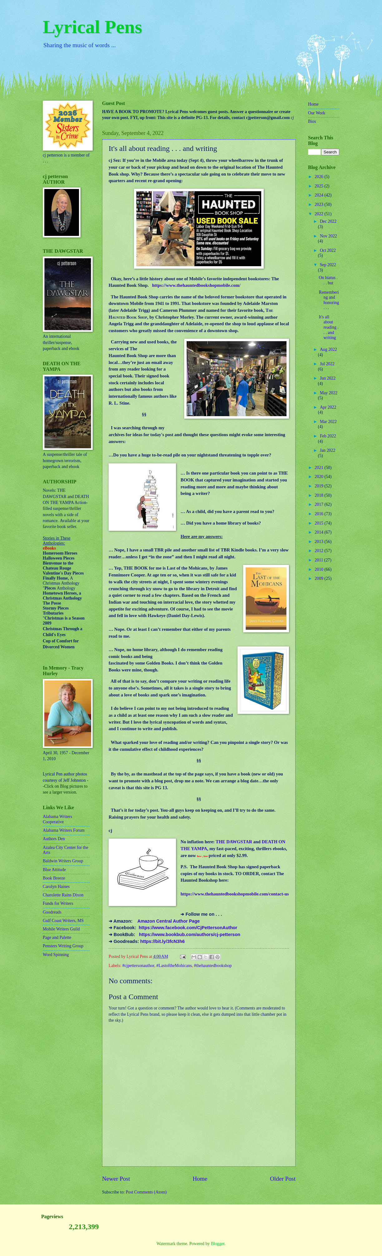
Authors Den (54, 838)
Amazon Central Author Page (168, 921)
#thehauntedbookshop (213, 965)
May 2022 (328, 393)
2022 (319, 214)
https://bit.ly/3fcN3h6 (162, 941)
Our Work (316, 113)
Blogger (217, 1243)
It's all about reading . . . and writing (328, 327)
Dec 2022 (328, 221)
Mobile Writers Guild (61, 929)
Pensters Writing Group (63, 946)
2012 (319, 550)
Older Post (283, 1178)
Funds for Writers (58, 903)
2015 (319, 523)
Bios (312, 121)
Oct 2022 (328, 250)
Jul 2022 (327, 363)
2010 (319, 569)
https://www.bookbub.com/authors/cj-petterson (189, 934)
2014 (319, 532)
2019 (319, 486)
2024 (319, 195)
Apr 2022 (328, 407)
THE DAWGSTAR (234, 841)
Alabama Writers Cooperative (57, 819)
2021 (319, 467)
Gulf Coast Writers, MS (63, 920)
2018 (319, 495)
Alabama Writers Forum (64, 830)
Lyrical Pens (92, 27)
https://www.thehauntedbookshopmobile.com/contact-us (234, 893)
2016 (319, 513)
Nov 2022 (328, 236)
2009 (319, 578)
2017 (319, 504)
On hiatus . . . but (328, 280)
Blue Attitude (54, 869)
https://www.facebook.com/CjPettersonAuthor (188, 927)
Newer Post (116, 1178)
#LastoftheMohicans (174, 965)
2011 (319, 560)
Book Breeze (54, 878)
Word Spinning (56, 954)
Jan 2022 (327, 450)
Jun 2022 (327, 378)
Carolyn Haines (56, 886)
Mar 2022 (328, 421)
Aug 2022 (328, 349)
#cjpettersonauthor (138, 965)
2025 (319, 186)
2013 (319, 541)
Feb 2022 (328, 436)
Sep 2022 (328, 264)
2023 (319, 204)
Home (200, 1178)
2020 (319, 476)
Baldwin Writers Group (63, 861)
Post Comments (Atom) (146, 1192)
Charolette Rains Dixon (63, 895)
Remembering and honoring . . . (329, 300)
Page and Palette (57, 937)
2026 (319, 176)
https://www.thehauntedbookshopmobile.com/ (196, 285)
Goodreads (52, 912)
